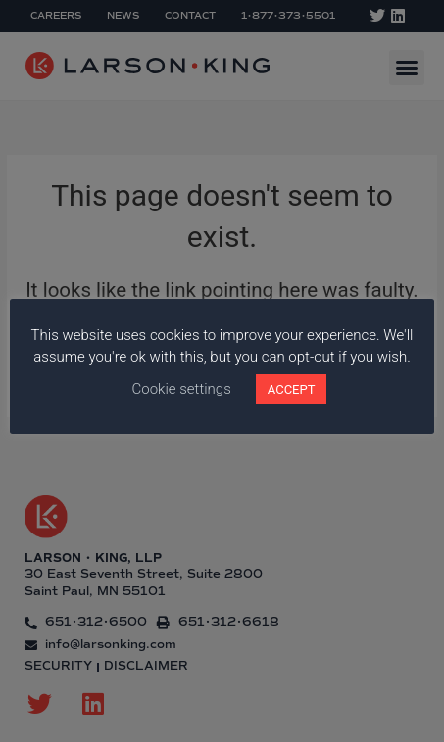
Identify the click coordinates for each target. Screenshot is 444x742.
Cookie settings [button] (181, 388)
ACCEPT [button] (292, 389)
